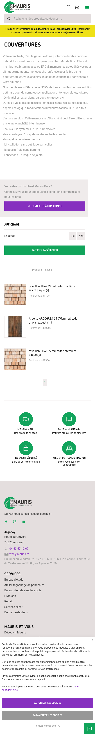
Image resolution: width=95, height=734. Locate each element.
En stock (9, 236)
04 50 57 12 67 (18, 548)
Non (81, 236)
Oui (72, 236)
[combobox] (47, 18)
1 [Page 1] (45, 382)
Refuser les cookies (45, 725)
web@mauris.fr (19, 554)
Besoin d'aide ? (89, 728)
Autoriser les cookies (47, 703)
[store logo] (17, 7)
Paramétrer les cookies (47, 715)
